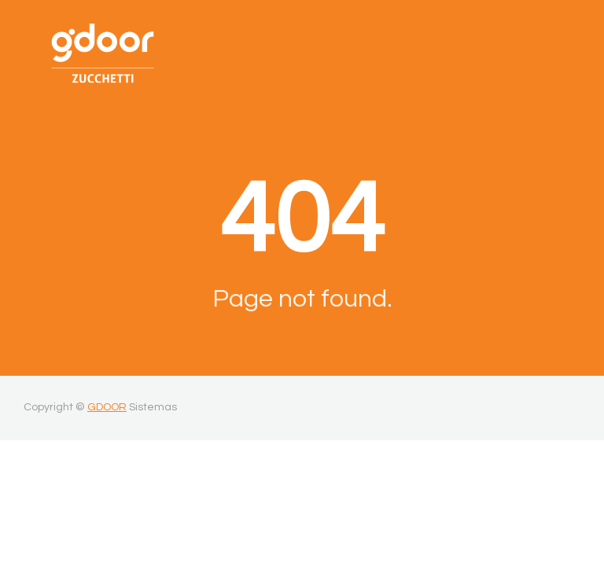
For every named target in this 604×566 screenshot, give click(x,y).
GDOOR (107, 407)
